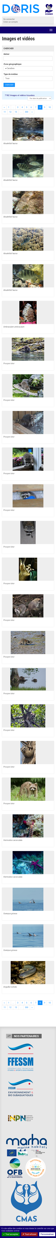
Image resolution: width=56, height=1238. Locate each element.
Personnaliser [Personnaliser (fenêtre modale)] (47, 1234)
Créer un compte (10, 22)
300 (26, 112)
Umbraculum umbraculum (13, 327)
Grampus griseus (10, 913)
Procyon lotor (9, 363)
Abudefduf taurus (10, 143)
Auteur (6, 54)
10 (50, 107)
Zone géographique (12, 64)
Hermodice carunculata (12, 840)
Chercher (9, 85)
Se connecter (9, 19)
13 (16, 112)
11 (5, 112)
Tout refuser (29, 1234)
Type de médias (11, 74)
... (13, 107)
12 (10, 112)
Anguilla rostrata (10, 987)
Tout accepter (10, 1234)
